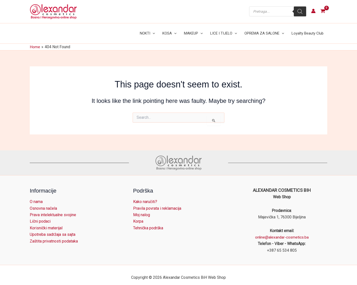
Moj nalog (141, 209)
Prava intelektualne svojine (53, 209)
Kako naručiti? (145, 196)
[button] (161, 31)
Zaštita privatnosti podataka (54, 236)
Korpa (138, 216)
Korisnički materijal (46, 223)
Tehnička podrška (148, 223)
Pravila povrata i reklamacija (157, 203)
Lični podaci (40, 216)
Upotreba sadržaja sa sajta (52, 229)
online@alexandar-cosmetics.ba (281, 232)
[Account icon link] (313, 11)
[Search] (300, 11)
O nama (36, 196)
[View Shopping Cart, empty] (322, 11)
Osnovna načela (43, 203)
